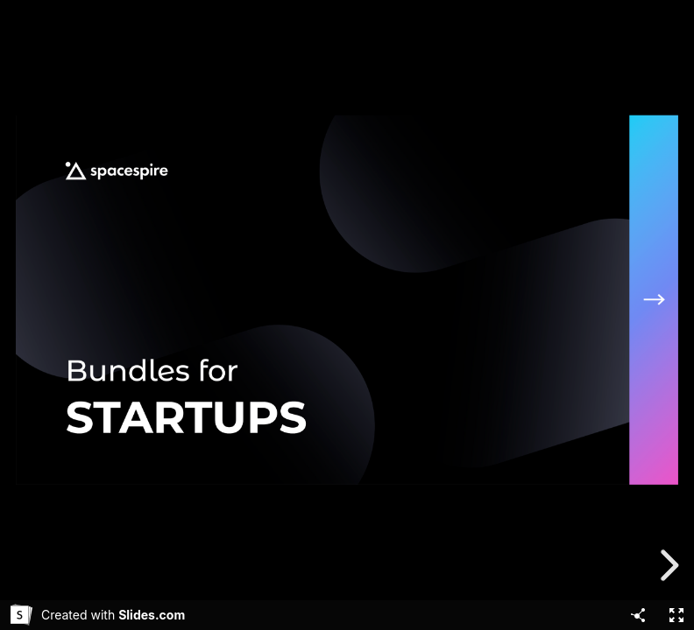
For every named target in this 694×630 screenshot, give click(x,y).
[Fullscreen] (676, 615)
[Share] (637, 615)
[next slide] (667, 565)
